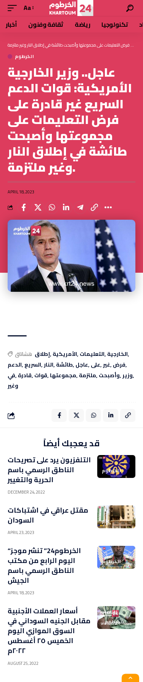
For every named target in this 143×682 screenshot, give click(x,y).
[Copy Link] (94, 207)
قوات (40, 375)
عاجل (82, 365)
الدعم (15, 365)
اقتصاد (110, 612)
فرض (119, 365)
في (11, 375)
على (95, 365)
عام (106, 521)
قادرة (25, 375)
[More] (108, 207)
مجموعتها (63, 375)
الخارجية (117, 354)
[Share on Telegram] (80, 207)
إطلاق (42, 354)
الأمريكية (65, 354)
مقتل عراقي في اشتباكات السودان (48, 515)
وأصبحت (109, 375)
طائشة (64, 365)
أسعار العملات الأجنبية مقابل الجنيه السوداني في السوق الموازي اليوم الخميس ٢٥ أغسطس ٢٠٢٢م (49, 631)
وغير (13, 386)
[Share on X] (37, 207)
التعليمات (92, 354)
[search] (129, 8)
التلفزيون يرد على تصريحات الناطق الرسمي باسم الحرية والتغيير (49, 470)
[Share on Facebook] (23, 207)
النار (48, 365)
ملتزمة (87, 375)
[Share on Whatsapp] (51, 207)
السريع (32, 365)
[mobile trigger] (14, 8)
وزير (127, 375)
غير (106, 365)
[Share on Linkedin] (65, 207)
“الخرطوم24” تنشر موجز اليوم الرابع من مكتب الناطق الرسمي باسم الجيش (44, 565)
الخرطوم (24, 56)
